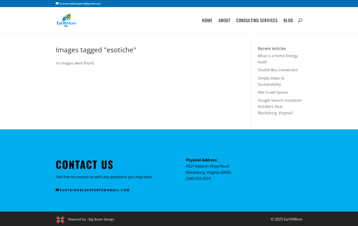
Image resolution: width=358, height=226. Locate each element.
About (224, 21)
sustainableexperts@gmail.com (95, 190)
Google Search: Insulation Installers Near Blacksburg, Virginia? (280, 106)
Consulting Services (257, 21)
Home (207, 21)
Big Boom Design (101, 219)
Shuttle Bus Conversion (278, 69)
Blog (288, 21)
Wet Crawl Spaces (273, 92)
